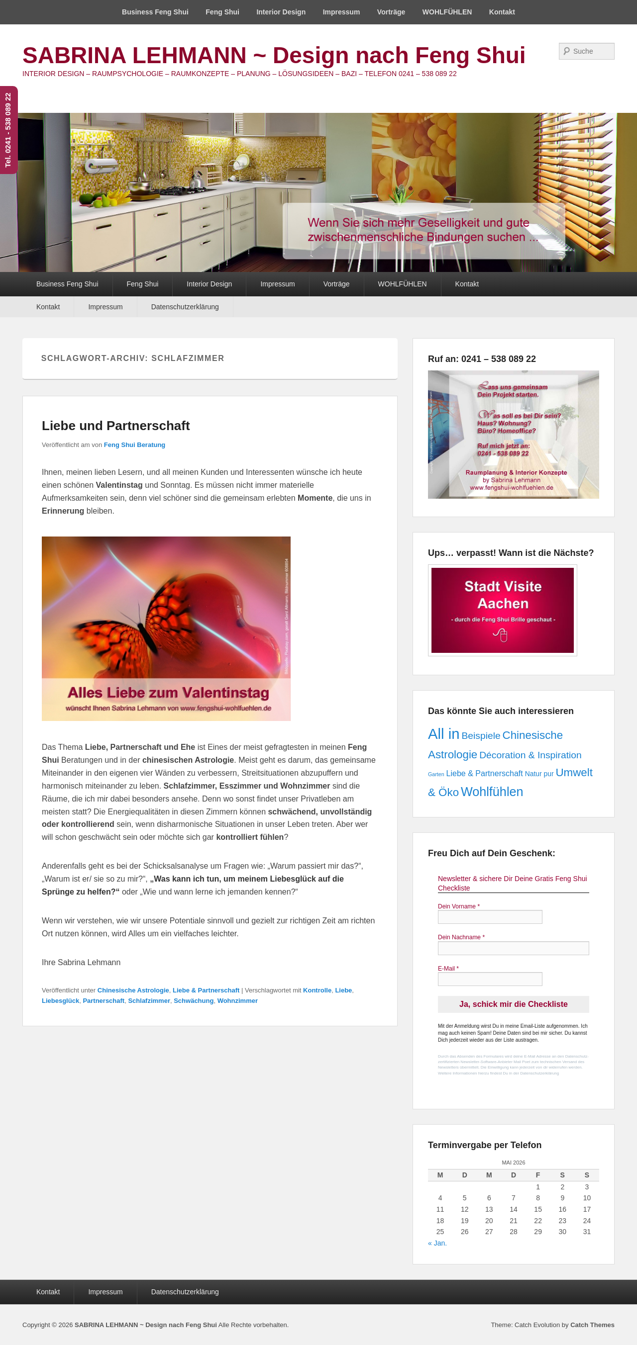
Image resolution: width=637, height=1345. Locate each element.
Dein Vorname (459, 906)
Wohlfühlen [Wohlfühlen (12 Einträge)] (492, 792)
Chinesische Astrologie (133, 990)
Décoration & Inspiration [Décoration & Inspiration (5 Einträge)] (530, 755)
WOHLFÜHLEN (447, 12)
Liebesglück (60, 1000)
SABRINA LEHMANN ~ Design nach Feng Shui (274, 55)
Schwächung (193, 1000)
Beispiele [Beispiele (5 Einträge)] (480, 735)
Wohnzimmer (237, 1000)
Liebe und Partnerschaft (116, 425)
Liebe (343, 990)
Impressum (341, 12)
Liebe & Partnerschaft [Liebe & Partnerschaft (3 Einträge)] (484, 773)
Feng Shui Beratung (135, 444)
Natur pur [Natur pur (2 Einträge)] (539, 774)
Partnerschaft (103, 1000)
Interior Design (281, 12)
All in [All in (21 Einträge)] (444, 733)
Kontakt (502, 12)
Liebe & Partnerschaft (206, 990)
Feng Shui (222, 12)
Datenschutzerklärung (185, 307)
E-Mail (448, 968)
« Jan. (437, 1243)
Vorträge (391, 12)
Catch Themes (592, 1325)
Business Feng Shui (155, 12)
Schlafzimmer (149, 1000)
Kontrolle (317, 990)
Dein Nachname (461, 937)
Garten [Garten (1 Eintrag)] (436, 774)
